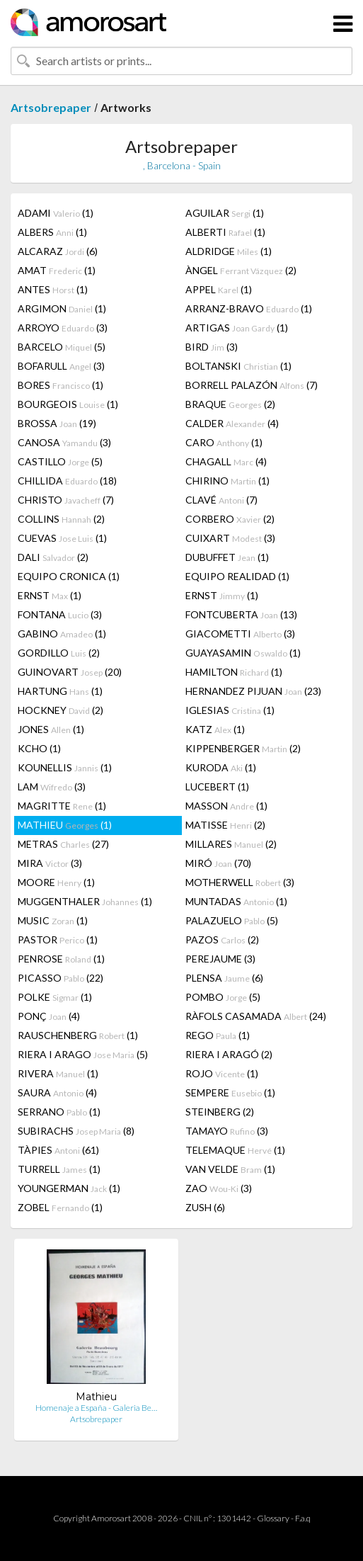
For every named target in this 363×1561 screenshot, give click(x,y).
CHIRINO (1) (227, 481)
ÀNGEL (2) (240, 270)
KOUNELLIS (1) (65, 767)
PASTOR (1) (58, 939)
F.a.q (303, 1518)
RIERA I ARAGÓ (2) (228, 1054)
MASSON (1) (226, 806)
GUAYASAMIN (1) (243, 653)
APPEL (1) (218, 289)
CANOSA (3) (64, 442)
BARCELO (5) (61, 347)
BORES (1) (60, 385)
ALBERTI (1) (225, 232)
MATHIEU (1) (65, 825)
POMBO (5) (222, 997)
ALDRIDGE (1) (228, 251)
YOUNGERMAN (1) (69, 1188)
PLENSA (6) (224, 978)
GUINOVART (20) (70, 672)
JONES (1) (51, 729)
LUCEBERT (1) (217, 786)
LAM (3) (52, 786)
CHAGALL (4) (226, 461)
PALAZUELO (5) (231, 920)
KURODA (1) (220, 767)
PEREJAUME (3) (220, 959)
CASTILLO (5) (60, 461)
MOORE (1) (56, 882)
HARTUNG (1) (60, 691)
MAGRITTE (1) (62, 806)
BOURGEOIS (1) (68, 404)
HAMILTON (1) (233, 672)
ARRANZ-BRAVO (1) (248, 308)
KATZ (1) (215, 729)
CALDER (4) (232, 423)
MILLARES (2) (231, 844)
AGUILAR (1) (224, 213)
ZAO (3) (218, 1188)
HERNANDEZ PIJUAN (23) (253, 691)
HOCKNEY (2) (60, 710)
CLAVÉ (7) (221, 500)
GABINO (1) (62, 634)
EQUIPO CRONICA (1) (69, 576)
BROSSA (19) (57, 423)
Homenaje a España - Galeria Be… (96, 1407)
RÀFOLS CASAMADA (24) (255, 1016)
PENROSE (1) (61, 959)
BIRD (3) (211, 347)
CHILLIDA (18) (67, 481)
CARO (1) (224, 442)
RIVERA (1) (58, 1073)
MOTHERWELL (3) (239, 882)
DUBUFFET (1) (227, 557)
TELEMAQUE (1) (235, 1150)
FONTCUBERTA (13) (241, 614)
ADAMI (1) (55, 213)
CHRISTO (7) (66, 500)
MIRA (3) (50, 863)
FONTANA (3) (60, 614)
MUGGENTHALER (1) (85, 901)
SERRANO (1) (59, 1112)
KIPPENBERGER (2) (243, 748)
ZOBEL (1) (60, 1207)
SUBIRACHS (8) (76, 1131)
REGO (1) (217, 1035)
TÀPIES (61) (58, 1150)
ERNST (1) (49, 595)
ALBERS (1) (52, 232)
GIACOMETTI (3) (240, 634)
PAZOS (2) (222, 939)
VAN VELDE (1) (230, 1169)
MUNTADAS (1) (236, 901)
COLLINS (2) (61, 519)
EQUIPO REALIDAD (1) (237, 576)
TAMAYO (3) (226, 1131)
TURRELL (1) (59, 1169)
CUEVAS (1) (62, 538)
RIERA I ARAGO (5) (83, 1054)
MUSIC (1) (53, 920)
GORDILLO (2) (59, 653)
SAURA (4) (57, 1092)
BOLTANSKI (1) (238, 366)
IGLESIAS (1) (230, 710)
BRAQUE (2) (230, 404)
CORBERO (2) (230, 519)
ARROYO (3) (63, 328)
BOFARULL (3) (61, 366)
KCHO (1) (39, 748)
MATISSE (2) (225, 825)
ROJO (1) (221, 1073)
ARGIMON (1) (62, 308)
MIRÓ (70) (218, 863)
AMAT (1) (57, 270)
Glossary (273, 1518)
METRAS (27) (63, 844)
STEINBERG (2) (219, 1112)
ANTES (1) (53, 289)
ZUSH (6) (205, 1207)
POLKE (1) (55, 997)
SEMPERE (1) (230, 1092)
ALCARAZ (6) (58, 251)
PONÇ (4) (49, 1016)
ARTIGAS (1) (236, 328)
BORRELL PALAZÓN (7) (251, 385)
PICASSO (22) (60, 978)
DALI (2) (53, 557)
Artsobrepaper (51, 107)
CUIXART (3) (230, 538)
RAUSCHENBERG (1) (78, 1035)
